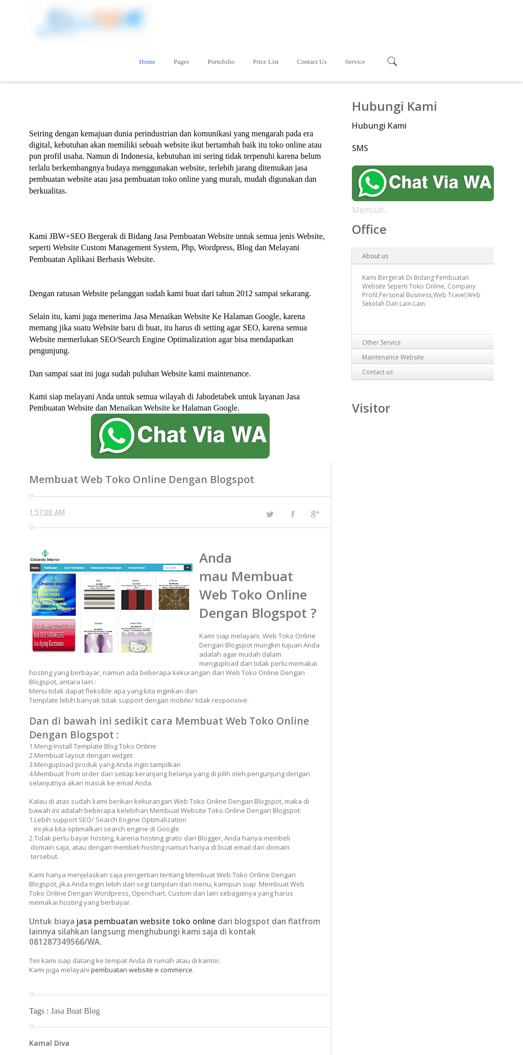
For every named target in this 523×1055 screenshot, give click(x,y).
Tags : (40, 970)
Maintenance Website (393, 316)
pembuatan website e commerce (142, 928)
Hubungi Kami (379, 84)
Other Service (381, 301)
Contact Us (394, 21)
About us (375, 215)
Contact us (377, 331)
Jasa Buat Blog (75, 970)
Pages (263, 21)
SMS (360, 107)
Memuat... (370, 169)
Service (437, 21)
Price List (348, 21)
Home (229, 21)
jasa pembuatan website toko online (146, 880)
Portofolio (303, 21)
